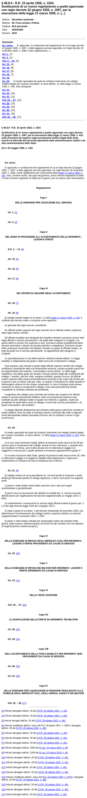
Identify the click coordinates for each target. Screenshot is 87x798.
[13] (18, 629)
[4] (17, 259)
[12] (24, 605)
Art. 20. (10, 427)
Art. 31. (10, 676)
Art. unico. (10, 162)
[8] (17, 313)
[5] (17, 269)
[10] (18, 553)
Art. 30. (10, 666)
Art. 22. (10, 553)
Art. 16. (10, 269)
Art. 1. (10, 212)
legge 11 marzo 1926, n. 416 (65, 317)
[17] (24, 703)
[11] (18, 580)
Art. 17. (10, 278)
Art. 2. (10, 222)
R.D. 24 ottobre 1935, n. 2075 (57, 777)
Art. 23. (10, 580)
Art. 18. (10, 303)
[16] (18, 676)
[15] (18, 666)
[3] (22, 249)
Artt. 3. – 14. (13, 249)
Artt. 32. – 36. (13, 703)
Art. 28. (10, 629)
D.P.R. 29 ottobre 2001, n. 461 (52, 711)
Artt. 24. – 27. (13, 605)
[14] (18, 639)
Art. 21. (10, 470)
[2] (16, 222)
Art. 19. (10, 313)
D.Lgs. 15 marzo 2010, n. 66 (53, 747)
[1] (16, 212)
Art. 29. (10, 639)
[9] (17, 470)
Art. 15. (10, 259)
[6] (17, 278)
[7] (17, 303)
